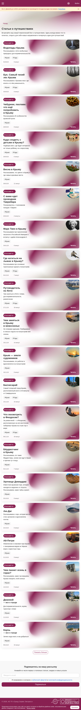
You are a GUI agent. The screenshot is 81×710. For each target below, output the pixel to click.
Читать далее (31, 708)
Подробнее (61, 9)
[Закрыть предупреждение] (78, 9)
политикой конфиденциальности (60, 680)
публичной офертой (39, 680)
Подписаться (40, 684)
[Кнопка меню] (3, 3)
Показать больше (40, 652)
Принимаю (74, 707)
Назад (5, 23)
